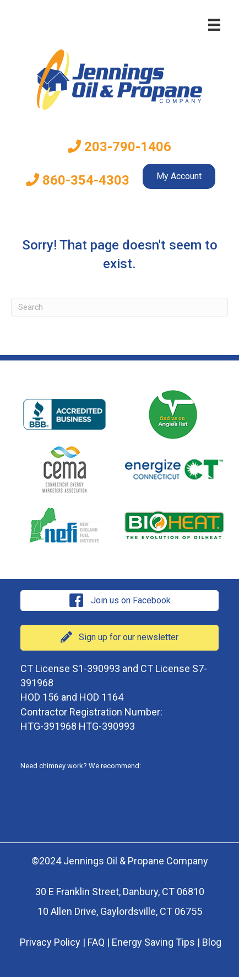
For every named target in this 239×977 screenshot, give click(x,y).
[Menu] (214, 24)
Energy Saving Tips (153, 942)
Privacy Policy (50, 942)
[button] (119, 600)
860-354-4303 (77, 180)
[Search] (119, 307)
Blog (211, 942)
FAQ (96, 942)
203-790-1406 (119, 146)
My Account (179, 176)
